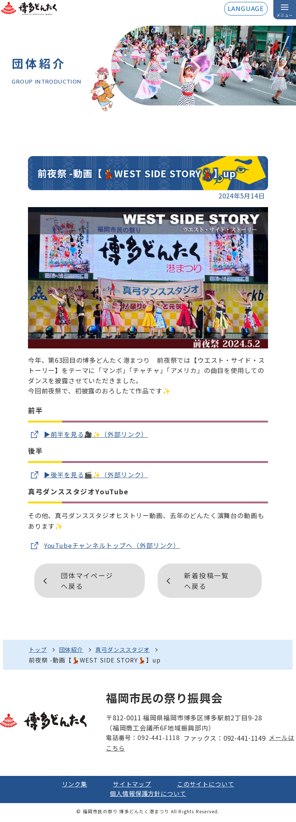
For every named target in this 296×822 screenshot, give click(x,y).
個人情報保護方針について (148, 796)
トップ (38, 650)
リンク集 (71, 786)
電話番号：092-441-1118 (142, 740)
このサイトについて (207, 786)
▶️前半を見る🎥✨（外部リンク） (96, 434)
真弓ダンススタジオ (128, 650)
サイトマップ (131, 786)
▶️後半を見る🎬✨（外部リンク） (96, 475)
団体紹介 (73, 650)
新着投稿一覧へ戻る (207, 581)
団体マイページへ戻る (88, 581)
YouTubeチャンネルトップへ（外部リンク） (112, 546)
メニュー (284, 15)
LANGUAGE (245, 9)
